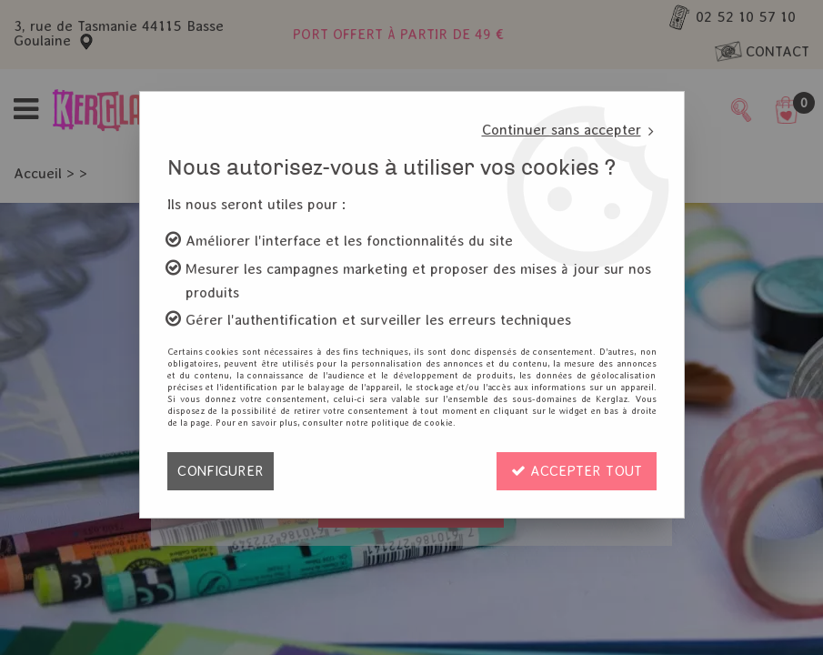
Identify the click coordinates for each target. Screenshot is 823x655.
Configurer (220, 471)
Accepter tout (576, 471)
